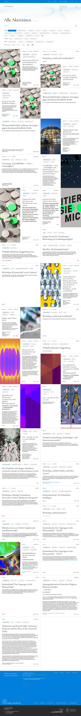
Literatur (25, 433)
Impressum (42, 703)
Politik (60, 54)
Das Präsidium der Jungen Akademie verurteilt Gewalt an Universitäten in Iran (20, 469)
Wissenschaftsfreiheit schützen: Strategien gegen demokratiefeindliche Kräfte (61, 98)
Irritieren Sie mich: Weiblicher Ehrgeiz (8, 102)
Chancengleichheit (6, 95)
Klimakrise (33, 344)
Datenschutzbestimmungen (35, 678)
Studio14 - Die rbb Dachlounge (66, 83)
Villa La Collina (46, 516)
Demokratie (55, 93)
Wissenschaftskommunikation (29, 56)
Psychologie (54, 580)
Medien (31, 268)
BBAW (76, 559)
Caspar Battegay (25, 566)
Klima (60, 312)
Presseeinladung (46, 433)
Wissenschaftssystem (71, 524)
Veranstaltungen (63, 6)
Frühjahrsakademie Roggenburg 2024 (18, 251)
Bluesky (62, 672)
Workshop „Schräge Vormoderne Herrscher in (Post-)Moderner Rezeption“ (20, 496)
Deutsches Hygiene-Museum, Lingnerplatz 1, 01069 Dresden (53, 614)
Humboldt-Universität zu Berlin (71, 560)
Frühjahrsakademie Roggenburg (56, 347)
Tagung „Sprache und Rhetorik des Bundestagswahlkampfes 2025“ (71, 133)
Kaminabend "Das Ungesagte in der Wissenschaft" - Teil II (58, 552)
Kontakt (36, 703)
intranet (55, 1)
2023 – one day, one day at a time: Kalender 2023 (30, 439)
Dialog (65, 126)
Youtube (68, 672)
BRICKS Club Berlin (6, 114)
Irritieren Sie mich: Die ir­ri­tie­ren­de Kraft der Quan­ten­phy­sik (30, 62)
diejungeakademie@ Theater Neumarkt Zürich (29, 555)
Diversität (50, 232)
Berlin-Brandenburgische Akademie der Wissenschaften (51, 483)
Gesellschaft (34, 54)
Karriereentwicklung (63, 344)
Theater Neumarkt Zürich (26, 572)
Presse (61, 9)
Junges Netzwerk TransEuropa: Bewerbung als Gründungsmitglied (57, 237)
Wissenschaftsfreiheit (16, 464)
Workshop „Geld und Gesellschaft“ (57, 316)
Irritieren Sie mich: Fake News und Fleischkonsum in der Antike (29, 202)
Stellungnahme (6, 121)
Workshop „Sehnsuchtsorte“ (55, 512)
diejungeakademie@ (68, 598)
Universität (67, 433)
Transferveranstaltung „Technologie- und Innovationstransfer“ (60, 438)
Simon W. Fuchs (33, 565)
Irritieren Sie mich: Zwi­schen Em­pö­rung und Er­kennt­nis (70, 77)
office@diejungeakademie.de (12, 711)
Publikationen (62, 8)
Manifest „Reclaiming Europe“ (56, 249)
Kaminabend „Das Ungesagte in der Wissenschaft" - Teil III (58, 529)
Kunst (65, 312)
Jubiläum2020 (33, 549)
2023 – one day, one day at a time (51, 399)
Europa (24, 195)
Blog (60, 10)
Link (23, 239)
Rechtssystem (62, 524)
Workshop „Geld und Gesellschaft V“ (58, 58)
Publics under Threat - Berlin (9, 319)
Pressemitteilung (46, 93)
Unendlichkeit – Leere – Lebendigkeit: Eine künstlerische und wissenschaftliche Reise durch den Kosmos (50, 169)
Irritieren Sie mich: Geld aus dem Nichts (50, 200)
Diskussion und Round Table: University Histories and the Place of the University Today (19, 629)
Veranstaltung (26, 54)
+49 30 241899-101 (9, 713)
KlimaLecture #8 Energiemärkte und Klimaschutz (28, 352)
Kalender (25, 431)
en (72, 1)
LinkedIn (56, 672)
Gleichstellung (33, 464)
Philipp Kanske (45, 596)
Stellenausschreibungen (61, 703)
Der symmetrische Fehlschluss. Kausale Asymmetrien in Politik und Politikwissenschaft (71, 369)
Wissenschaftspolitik (63, 93)
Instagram (74, 672)
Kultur (25, 159)
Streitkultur (74, 69)
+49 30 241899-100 (9, 712)
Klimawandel (18, 524)
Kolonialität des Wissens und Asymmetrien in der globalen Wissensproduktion (9, 399)
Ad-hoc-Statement (6, 464)
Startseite (6, 1)
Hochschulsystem (73, 93)
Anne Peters (55, 535)
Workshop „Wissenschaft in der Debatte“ (19, 272)
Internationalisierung (53, 245)
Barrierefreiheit (73, 703)
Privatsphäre (50, 703)
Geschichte (13, 491)
